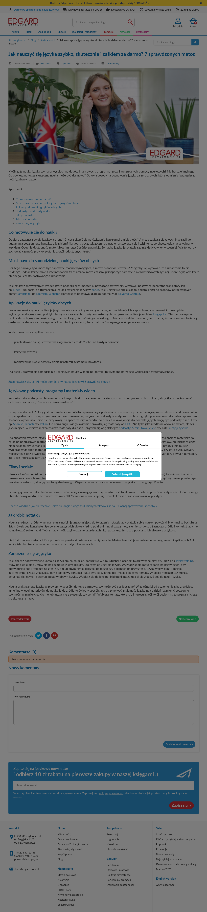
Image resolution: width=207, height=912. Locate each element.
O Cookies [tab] (142, 445)
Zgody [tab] (64, 445)
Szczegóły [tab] (103, 445)
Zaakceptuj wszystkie (122, 474)
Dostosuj (85, 474)
